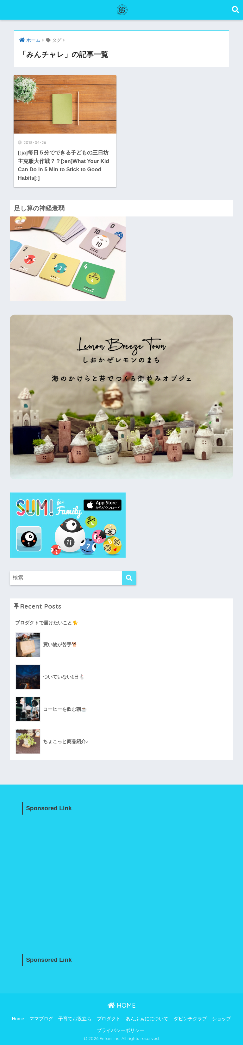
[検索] (129, 578)
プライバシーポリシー (120, 1030)
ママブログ (41, 1018)
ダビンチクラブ (190, 1018)
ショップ (221, 1018)
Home (18, 1018)
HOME (122, 1005)
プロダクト (109, 1018)
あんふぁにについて (147, 1018)
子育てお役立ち (74, 1018)
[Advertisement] (121, 879)
